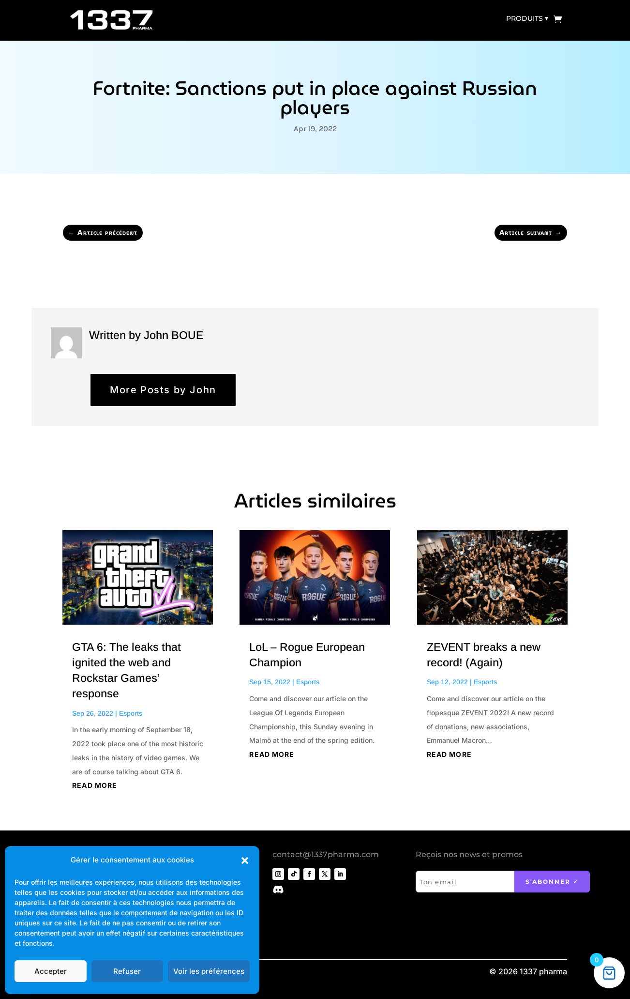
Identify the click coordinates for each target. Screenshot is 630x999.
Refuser (127, 971)
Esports (130, 713)
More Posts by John (163, 390)
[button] (245, 860)
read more (94, 785)
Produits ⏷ (527, 18)
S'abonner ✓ (552, 881)
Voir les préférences (208, 971)
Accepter (50, 971)
